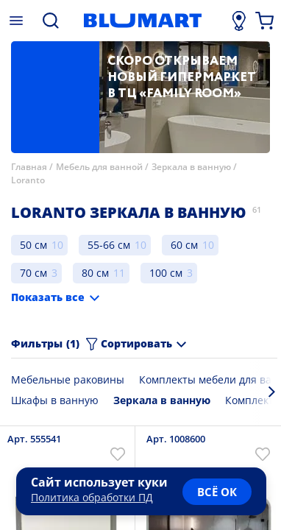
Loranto (28, 180)
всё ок (217, 491)
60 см (184, 245)
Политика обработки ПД (92, 497)
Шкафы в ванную (55, 400)
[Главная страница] (143, 20)
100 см (165, 273)
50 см (33, 245)
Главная (29, 166)
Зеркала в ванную (191, 166)
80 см (95, 273)
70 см (33, 273)
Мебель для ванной (99, 166)
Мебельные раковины (67, 379)
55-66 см (109, 245)
